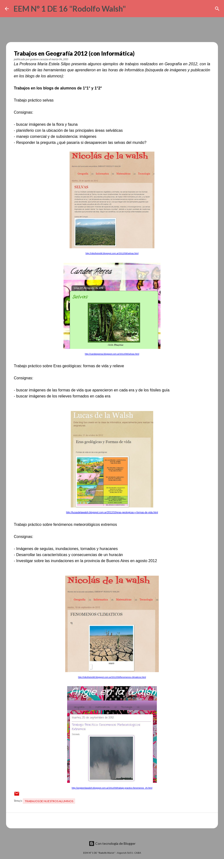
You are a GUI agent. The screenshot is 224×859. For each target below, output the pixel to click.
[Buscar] (133, 9)
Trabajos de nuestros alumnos (49, 801)
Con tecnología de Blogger (112, 843)
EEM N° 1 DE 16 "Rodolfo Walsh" (70, 8)
